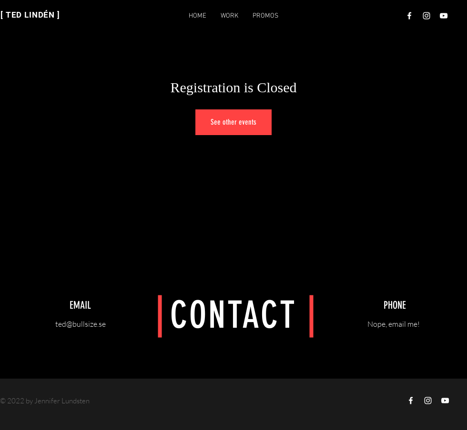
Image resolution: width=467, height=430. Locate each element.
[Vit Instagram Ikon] (426, 15)
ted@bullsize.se (80, 324)
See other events (233, 122)
